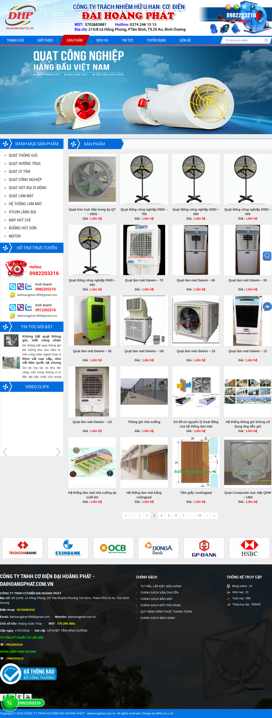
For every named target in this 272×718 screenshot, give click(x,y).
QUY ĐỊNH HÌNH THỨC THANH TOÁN (166, 611)
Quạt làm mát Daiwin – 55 (248, 280)
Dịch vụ (102, 40)
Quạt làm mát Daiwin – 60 (196, 280)
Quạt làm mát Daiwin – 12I (92, 422)
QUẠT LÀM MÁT (21, 195)
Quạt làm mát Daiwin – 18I (144, 351)
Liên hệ (185, 40)
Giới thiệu (45, 40)
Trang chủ (15, 40)
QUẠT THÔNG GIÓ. (23, 155)
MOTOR (15, 236)
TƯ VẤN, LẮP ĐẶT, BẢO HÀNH (161, 586)
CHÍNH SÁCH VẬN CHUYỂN (159, 592)
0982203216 (29, 703)
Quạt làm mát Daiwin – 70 (144, 280)
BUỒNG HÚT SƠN (22, 228)
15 (199, 515)
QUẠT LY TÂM (19, 171)
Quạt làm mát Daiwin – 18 (196, 351)
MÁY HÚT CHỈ (20, 220)
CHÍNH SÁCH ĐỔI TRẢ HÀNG (161, 605)
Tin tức (127, 40)
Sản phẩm (75, 40)
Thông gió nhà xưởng (144, 422)
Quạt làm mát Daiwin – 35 (92, 351)
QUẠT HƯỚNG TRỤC (25, 163)
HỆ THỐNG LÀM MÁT (25, 203)
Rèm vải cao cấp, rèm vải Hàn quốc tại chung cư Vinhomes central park (41, 360)
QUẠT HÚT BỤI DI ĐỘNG (28, 187)
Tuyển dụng (156, 40)
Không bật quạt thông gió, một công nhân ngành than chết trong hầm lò (41, 338)
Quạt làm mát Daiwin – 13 (248, 351)
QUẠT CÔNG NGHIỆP (25, 179)
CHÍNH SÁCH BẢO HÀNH (158, 618)
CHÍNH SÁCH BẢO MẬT (157, 599)
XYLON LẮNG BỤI (22, 211)
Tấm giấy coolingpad (196, 493)
